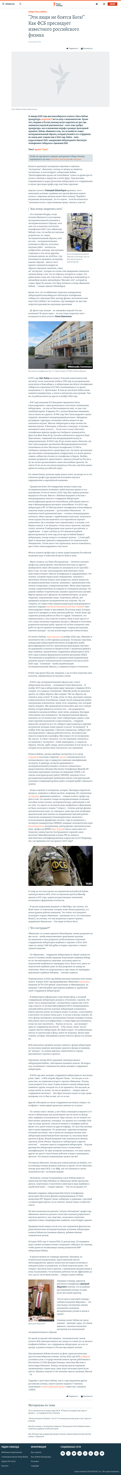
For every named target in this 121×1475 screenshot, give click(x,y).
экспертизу (33, 796)
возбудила (85, 1357)
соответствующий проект (53, 1387)
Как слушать (36, 1453)
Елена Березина (36, 826)
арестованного (54, 637)
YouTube (54, 159)
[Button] (72, 48)
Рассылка (35, 1462)
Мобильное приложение (11, 1453)
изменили (84, 982)
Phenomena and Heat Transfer (70, 607)
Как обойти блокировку (41, 1457)
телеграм (76, 159)
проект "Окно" (41, 149)
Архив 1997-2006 (8, 1462)
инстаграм (65, 159)
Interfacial (51, 607)
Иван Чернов (57, 829)
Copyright (35, 1466)
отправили (33, 757)
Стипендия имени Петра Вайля (14, 1457)
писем (62, 757)
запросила (46, 119)
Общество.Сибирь (37, 12)
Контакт (4, 1466)
